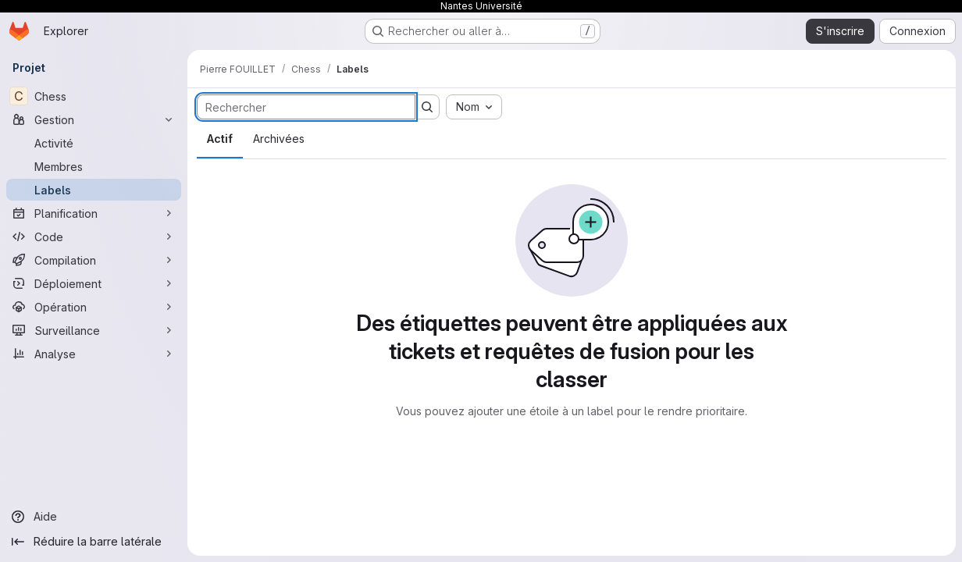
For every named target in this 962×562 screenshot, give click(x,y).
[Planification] (93, 213)
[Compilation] (93, 260)
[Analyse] (93, 354)
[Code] (93, 236)
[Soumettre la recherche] (427, 106)
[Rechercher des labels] (306, 106)
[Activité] (93, 143)
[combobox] (474, 106)
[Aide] (93, 517)
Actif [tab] (220, 138)
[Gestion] (93, 119)
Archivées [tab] (279, 138)
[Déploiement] (93, 283)
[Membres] (93, 166)
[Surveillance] (93, 330)
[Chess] (93, 96)
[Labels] (93, 190)
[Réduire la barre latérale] (93, 542)
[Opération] (93, 307)
